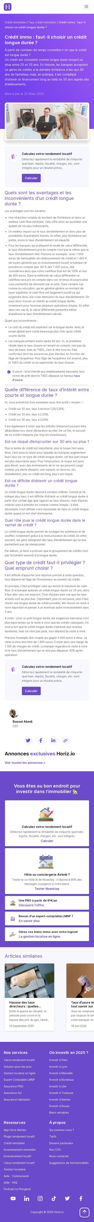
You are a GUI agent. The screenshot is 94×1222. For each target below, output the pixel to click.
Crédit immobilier (15, 22)
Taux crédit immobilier (42, 22)
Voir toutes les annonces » (25, 763)
